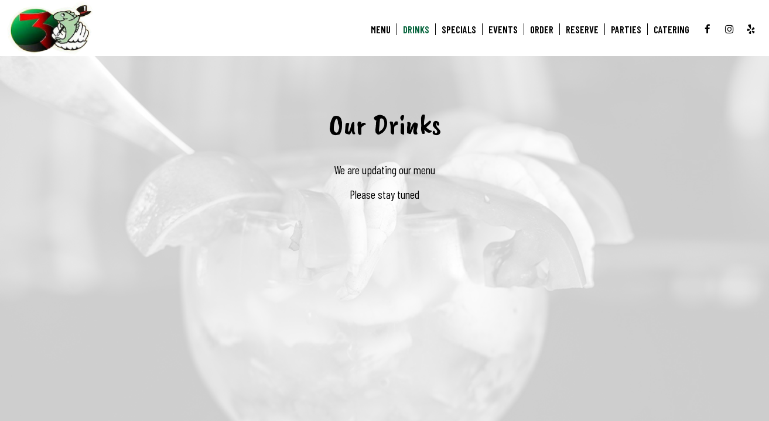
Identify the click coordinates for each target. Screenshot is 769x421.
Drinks (416, 29)
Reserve (582, 29)
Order (541, 29)
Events (503, 29)
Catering (671, 29)
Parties (626, 29)
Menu (381, 29)
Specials (459, 29)
